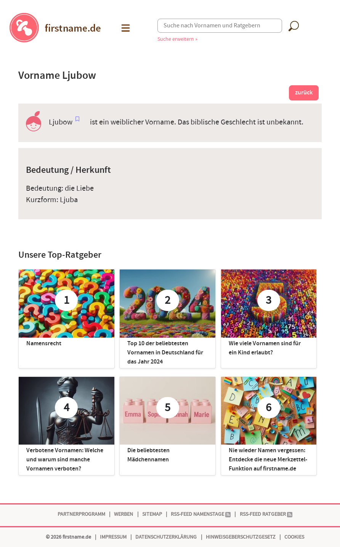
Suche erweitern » (177, 39)
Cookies (294, 537)
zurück (304, 93)
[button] (124, 28)
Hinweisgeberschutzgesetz (241, 537)
